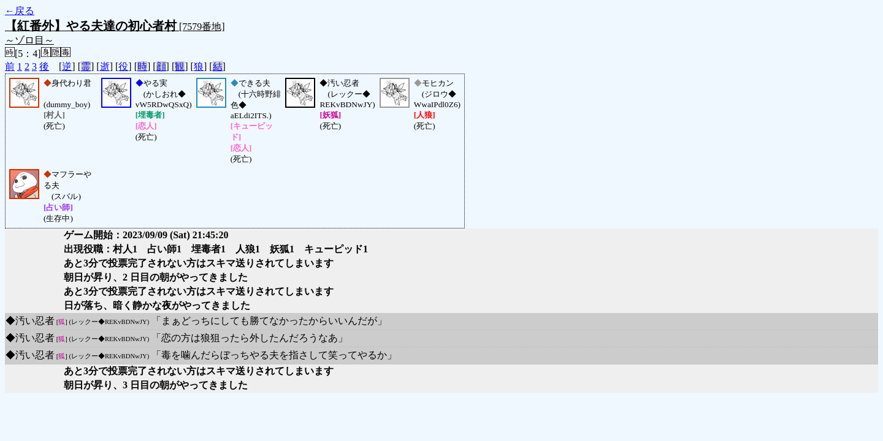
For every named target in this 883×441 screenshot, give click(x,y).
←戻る (19, 11)
